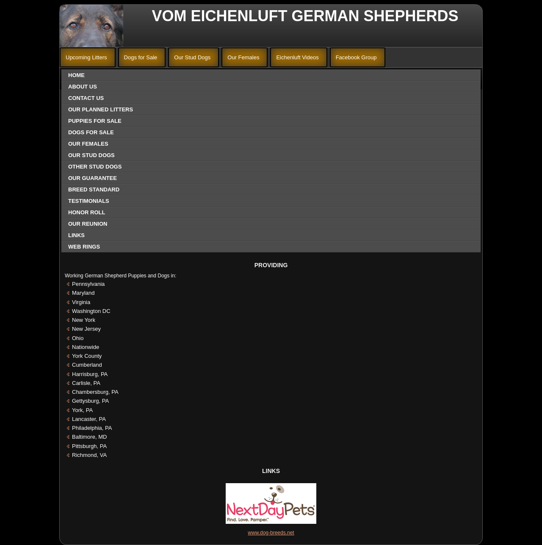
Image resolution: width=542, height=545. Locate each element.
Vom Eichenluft (220, 16)
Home (76, 75)
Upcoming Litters (86, 57)
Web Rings (84, 246)
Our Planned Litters (100, 109)
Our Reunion (87, 224)
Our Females (243, 57)
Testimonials (88, 201)
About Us (82, 86)
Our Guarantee (92, 178)
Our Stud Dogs (192, 57)
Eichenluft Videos (297, 57)
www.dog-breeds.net (271, 533)
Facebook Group (356, 57)
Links (76, 235)
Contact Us (86, 98)
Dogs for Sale (141, 57)
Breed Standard (93, 189)
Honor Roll (86, 212)
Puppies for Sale (95, 121)
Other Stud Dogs (95, 166)
